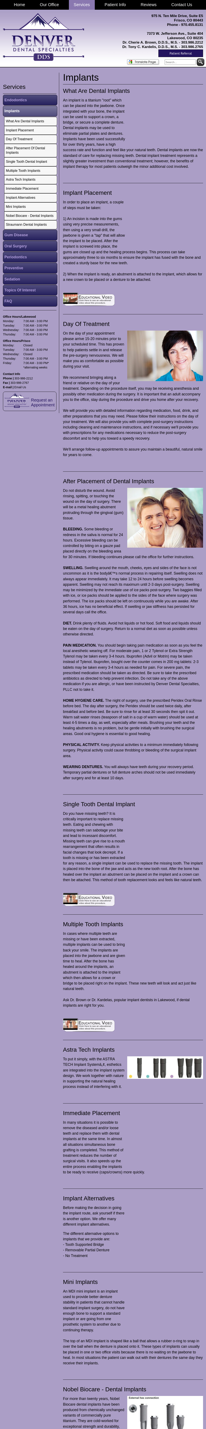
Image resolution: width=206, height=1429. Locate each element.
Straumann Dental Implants (26, 224)
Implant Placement (87, 192)
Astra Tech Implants (89, 1049)
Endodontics (15, 100)
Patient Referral (181, 53)
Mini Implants (80, 1282)
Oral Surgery (15, 246)
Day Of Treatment (86, 324)
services (14, 87)
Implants (12, 111)
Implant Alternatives (88, 1198)
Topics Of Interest (20, 290)
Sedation (12, 279)
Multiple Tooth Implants (93, 924)
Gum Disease (16, 235)
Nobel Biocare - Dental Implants (104, 1389)
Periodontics (15, 257)
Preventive (13, 268)
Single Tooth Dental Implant (99, 804)
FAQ (8, 301)
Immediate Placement (91, 1113)
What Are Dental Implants (96, 91)
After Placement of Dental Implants (108, 481)
